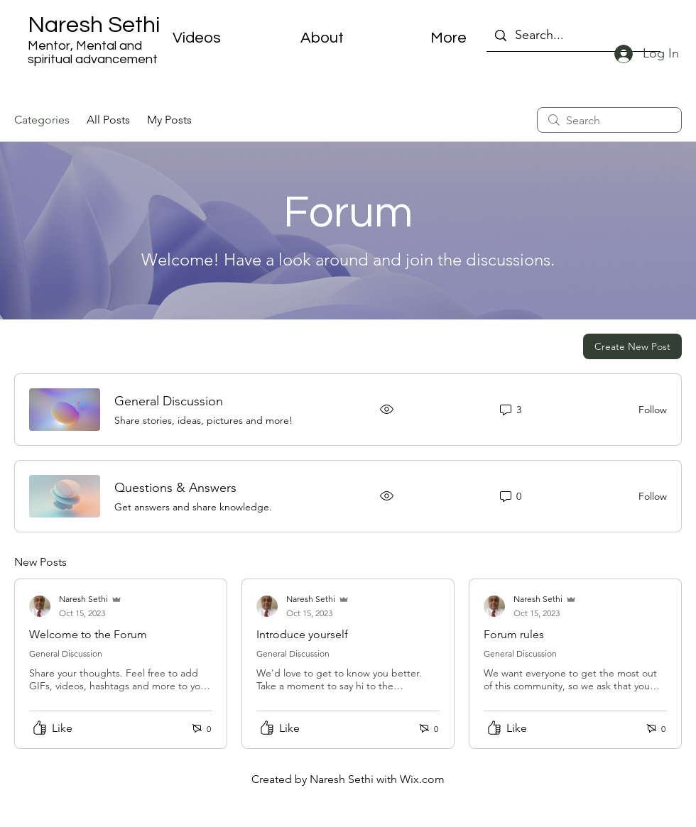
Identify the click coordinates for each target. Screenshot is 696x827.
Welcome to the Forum (88, 634)
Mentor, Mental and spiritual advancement (93, 52)
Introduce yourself (302, 634)
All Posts (108, 119)
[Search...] (573, 35)
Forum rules (514, 634)
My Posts (169, 119)
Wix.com (422, 779)
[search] (609, 120)
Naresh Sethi (94, 25)
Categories (42, 119)
